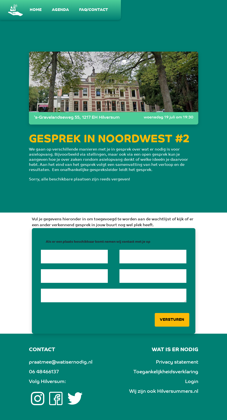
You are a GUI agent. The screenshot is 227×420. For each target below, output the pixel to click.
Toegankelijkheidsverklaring (165, 372)
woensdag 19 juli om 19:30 (168, 117)
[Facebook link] (56, 398)
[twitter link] (75, 398)
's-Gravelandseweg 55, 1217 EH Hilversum (77, 118)
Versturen (172, 320)
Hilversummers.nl (177, 391)
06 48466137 (44, 372)
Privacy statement (177, 362)
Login (191, 381)
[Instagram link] (37, 398)
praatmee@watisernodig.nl (60, 362)
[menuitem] (36, 10)
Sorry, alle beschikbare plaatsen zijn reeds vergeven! (79, 179)
